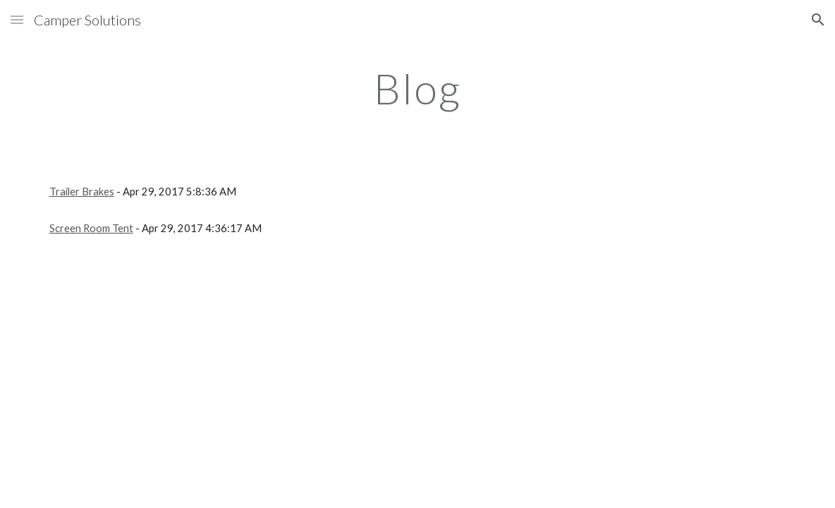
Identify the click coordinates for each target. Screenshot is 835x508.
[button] (17, 19)
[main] (417, 88)
